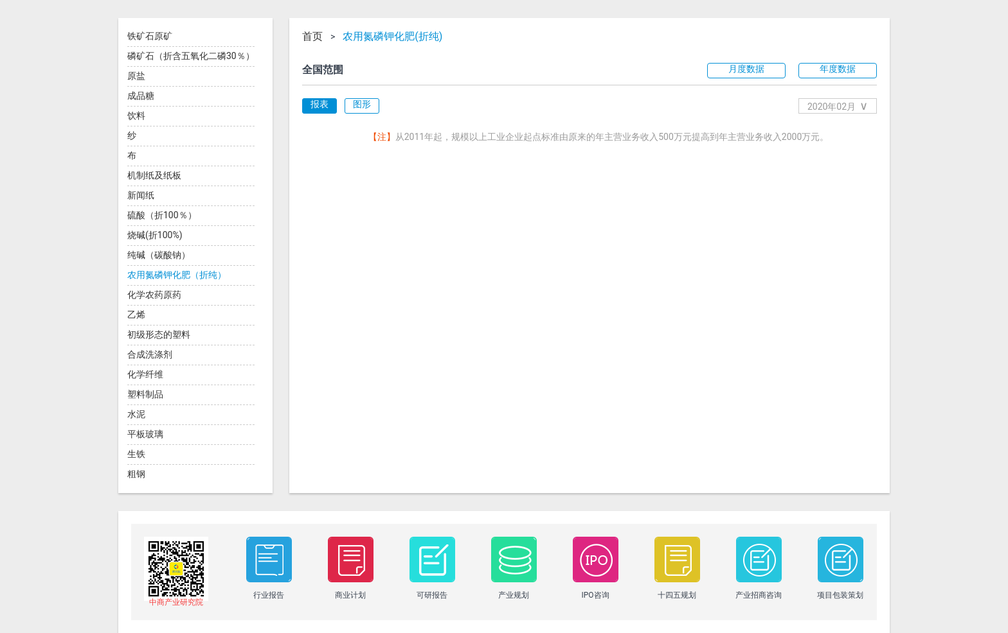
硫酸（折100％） (162, 215)
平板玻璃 (145, 434)
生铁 (136, 454)
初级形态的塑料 (158, 334)
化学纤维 (145, 374)
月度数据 (746, 69)
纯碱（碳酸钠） (158, 255)
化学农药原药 (154, 295)
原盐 (136, 76)
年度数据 (838, 69)
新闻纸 (140, 195)
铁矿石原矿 (149, 36)
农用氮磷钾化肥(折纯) (392, 36)
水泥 (136, 414)
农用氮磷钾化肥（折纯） (176, 275)
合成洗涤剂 (149, 354)
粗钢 (136, 474)
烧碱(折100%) (155, 235)
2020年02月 (837, 105)
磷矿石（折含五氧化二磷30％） (191, 56)
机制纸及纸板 (154, 175)
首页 (312, 36)
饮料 (136, 115)
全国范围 (322, 69)
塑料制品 (145, 394)
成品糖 (140, 96)
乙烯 (136, 314)
